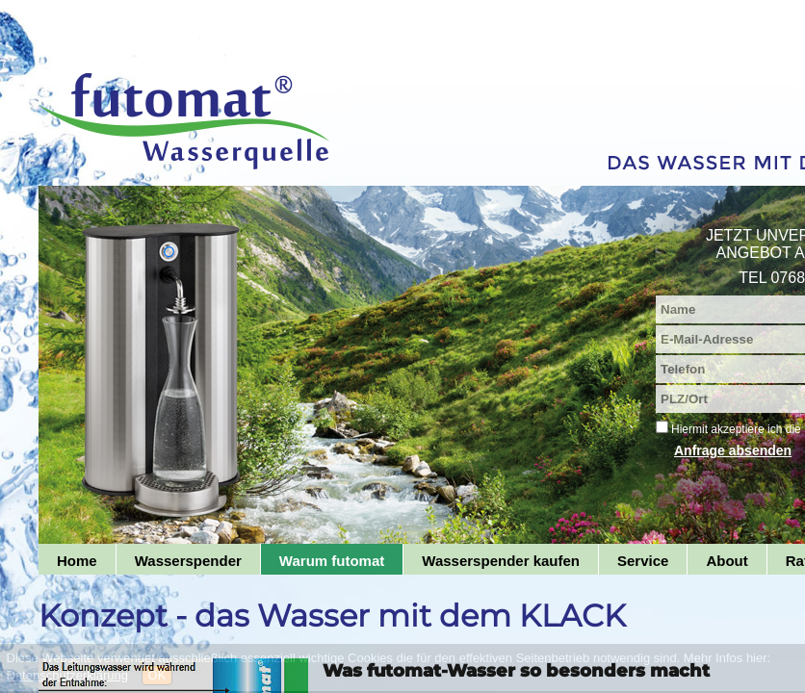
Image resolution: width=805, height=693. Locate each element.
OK (157, 675)
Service (642, 560)
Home (77, 560)
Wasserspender (188, 560)
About (726, 560)
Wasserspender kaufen (501, 560)
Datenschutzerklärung (67, 675)
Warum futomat (331, 560)
